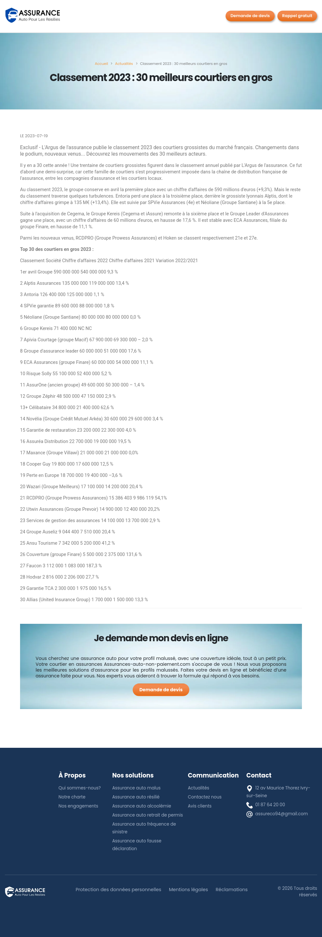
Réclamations (232, 889)
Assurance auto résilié (136, 797)
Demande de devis (250, 15)
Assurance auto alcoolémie (141, 806)
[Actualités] (124, 63)
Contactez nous (204, 797)
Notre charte (72, 797)
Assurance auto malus (136, 788)
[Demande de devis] (161, 690)
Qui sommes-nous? (80, 788)
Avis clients (199, 806)
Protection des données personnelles (118, 889)
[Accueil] (101, 63)
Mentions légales (188, 889)
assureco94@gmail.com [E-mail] (281, 814)
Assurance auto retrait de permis (147, 815)
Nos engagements (78, 806)
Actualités (198, 788)
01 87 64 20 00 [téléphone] (270, 805)
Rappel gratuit (297, 15)
